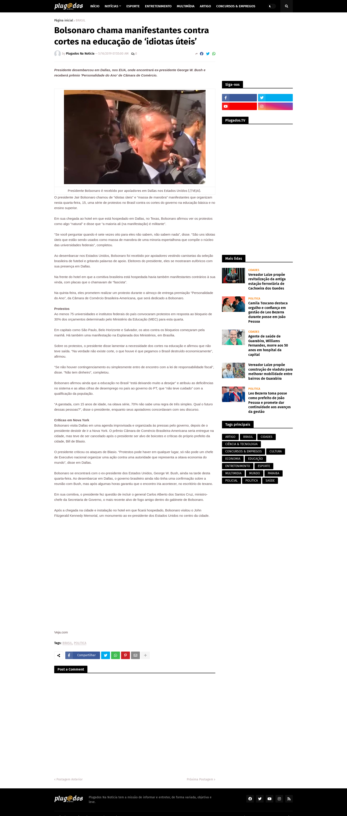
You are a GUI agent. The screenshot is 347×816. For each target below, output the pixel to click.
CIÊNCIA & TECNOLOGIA (241, 444)
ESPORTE (264, 466)
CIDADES (266, 437)
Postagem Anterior (69, 779)
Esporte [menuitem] (133, 6)
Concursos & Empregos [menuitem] (235, 6)
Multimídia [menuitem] (186, 6)
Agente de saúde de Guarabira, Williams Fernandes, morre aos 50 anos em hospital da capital (268, 345)
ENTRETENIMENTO (237, 466)
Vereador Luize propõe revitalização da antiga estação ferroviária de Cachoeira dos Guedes (267, 281)
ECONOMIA (232, 459)
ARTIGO (230, 437)
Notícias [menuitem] (111, 6)
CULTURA (276, 451)
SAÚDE (270, 480)
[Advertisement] (257, 46)
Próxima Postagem (200, 779)
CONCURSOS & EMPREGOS (243, 451)
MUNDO (254, 473)
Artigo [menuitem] (205, 6)
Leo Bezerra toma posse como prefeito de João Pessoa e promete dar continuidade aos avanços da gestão (269, 402)
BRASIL (80, 20)
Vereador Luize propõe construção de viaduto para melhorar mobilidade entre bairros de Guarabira (270, 372)
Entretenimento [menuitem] (158, 6)
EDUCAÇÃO (255, 459)
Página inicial (63, 20)
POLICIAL (231, 480)
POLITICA (80, 643)
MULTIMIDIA (233, 473)
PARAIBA (273, 473)
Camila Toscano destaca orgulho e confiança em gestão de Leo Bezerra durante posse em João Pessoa (268, 312)
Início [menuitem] (94, 6)
